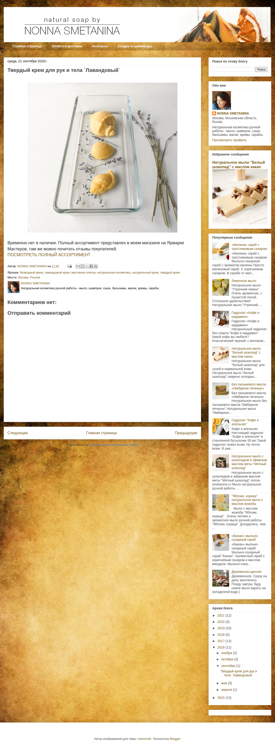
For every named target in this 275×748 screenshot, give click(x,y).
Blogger (175, 739)
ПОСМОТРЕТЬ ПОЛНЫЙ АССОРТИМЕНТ (48, 254)
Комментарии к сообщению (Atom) (114, 445)
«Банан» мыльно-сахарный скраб (245, 538)
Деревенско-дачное (247, 572)
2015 (221, 698)
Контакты (100, 46)
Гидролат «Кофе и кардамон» (246, 314)
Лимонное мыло (244, 281)
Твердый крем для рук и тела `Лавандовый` (238, 673)
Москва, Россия (29, 277)
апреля (227, 690)
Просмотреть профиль (229, 140)
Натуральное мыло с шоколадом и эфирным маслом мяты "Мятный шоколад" (249, 462)
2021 (221, 615)
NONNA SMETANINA (233, 113)
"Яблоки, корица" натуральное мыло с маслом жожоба (247, 500)
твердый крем (170, 272)
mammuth (144, 739)
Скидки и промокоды (135, 46)
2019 (221, 628)
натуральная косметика (113, 272)
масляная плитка (83, 272)
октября (227, 659)
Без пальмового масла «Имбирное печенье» (249, 386)
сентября (228, 666)
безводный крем (31, 272)
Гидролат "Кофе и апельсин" (245, 422)
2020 (221, 622)
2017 (221, 641)
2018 (221, 635)
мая (224, 683)
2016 (221, 647)
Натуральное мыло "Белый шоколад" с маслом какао (238, 164)
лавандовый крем (57, 272)
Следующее (17, 433)
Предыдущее (186, 433)
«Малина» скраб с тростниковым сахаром (249, 247)
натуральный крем (145, 272)
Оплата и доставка (67, 46)
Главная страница (27, 46)
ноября (227, 653)
